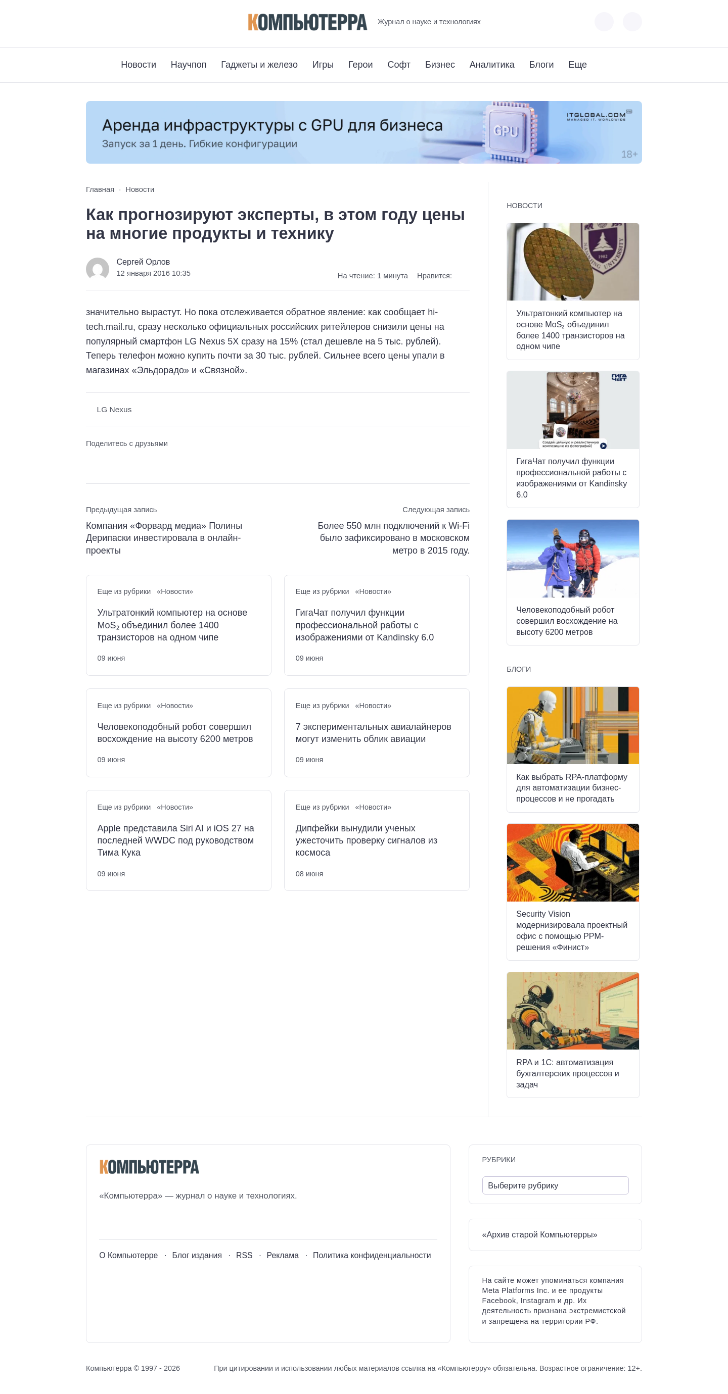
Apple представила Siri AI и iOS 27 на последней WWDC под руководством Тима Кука (176, 840)
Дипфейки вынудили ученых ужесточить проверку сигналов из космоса (366, 840)
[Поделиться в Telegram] (112, 462)
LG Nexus (114, 409)
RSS (244, 1255)
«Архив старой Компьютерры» (540, 1234)
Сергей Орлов (143, 261)
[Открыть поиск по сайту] (632, 21)
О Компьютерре (128, 1255)
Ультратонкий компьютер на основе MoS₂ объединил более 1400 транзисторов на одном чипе (173, 625)
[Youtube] (112, 22)
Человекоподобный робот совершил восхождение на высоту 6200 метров (175, 733)
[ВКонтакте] (93, 22)
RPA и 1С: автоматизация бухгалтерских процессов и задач (567, 1073)
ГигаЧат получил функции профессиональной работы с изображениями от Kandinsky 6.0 (365, 625)
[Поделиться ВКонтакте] (93, 462)
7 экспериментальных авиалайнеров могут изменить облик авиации (373, 733)
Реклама (283, 1255)
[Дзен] (149, 22)
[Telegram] (130, 22)
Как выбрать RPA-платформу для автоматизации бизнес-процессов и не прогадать (571, 788)
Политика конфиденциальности (372, 1255)
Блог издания (197, 1255)
